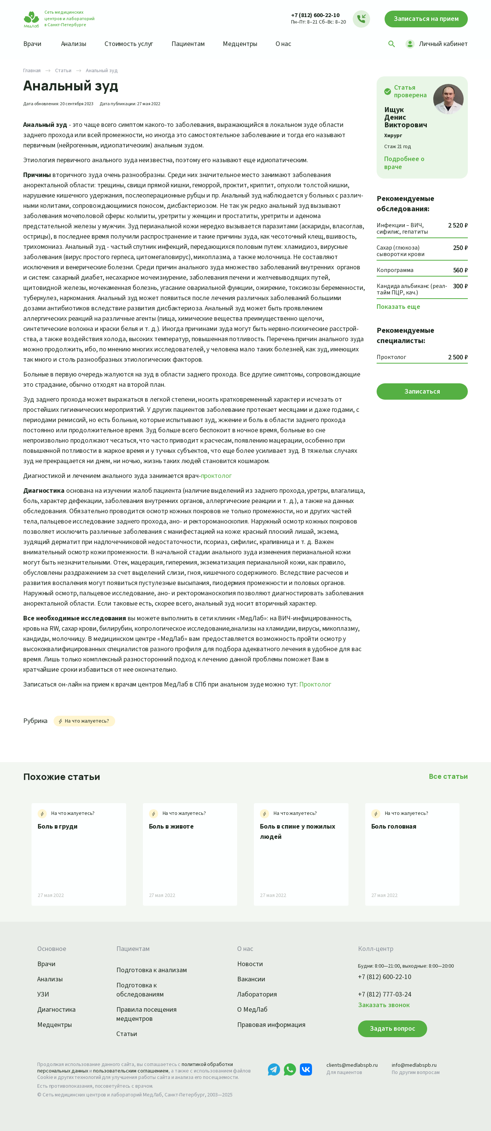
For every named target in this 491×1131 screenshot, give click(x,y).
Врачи (32, 44)
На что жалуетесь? (83, 721)
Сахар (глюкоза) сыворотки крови (400, 251)
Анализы (73, 44)
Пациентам (187, 44)
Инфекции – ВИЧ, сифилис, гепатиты (402, 229)
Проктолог (315, 684)
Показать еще (398, 307)
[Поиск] (391, 44)
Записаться (426, 19)
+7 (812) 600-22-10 (315, 15)
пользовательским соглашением (130, 1071)
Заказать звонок (384, 1005)
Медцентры (240, 44)
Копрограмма (395, 270)
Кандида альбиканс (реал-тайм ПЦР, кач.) (412, 289)
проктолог (216, 476)
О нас (283, 44)
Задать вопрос (392, 1028)
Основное (51, 949)
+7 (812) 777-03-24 (384, 994)
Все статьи (448, 776)
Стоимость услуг (129, 44)
